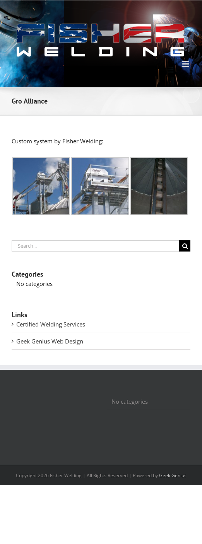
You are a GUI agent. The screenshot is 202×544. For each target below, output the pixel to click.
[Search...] (95, 246)
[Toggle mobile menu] (186, 64)
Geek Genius (173, 475)
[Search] (184, 246)
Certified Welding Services (50, 324)
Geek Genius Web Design (49, 341)
